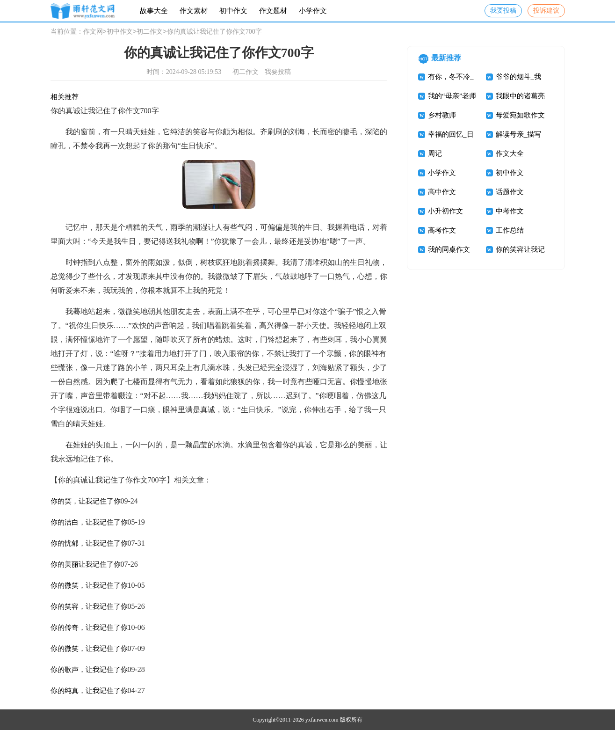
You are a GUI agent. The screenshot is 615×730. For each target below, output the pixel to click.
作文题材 (273, 11)
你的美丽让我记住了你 (86, 564)
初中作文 (233, 11)
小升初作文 (445, 211)
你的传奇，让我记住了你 (89, 627)
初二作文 (150, 32)
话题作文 (510, 192)
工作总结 (510, 230)
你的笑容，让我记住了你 (89, 606)
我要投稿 (503, 10)
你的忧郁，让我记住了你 (89, 543)
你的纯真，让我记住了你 (89, 690)
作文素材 (194, 11)
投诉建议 (546, 10)
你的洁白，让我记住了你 (89, 522)
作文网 (93, 32)
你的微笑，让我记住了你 (89, 585)
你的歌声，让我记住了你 (89, 669)
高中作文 (442, 192)
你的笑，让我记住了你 (86, 501)
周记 (435, 153)
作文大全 (510, 153)
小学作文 (313, 11)
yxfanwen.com (322, 719)
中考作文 (510, 211)
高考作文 (442, 230)
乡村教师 (442, 115)
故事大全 (154, 11)
